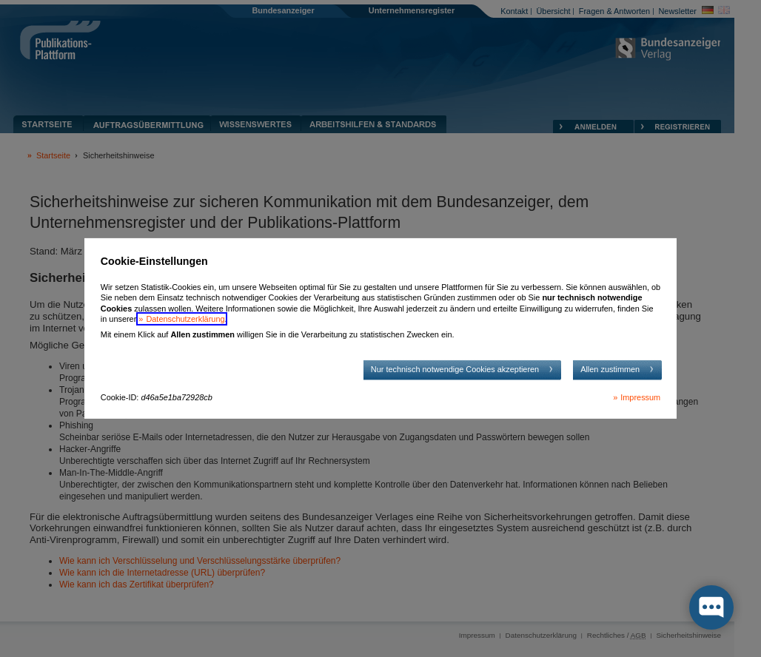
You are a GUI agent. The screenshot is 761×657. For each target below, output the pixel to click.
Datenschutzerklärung (185, 318)
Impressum (640, 397)
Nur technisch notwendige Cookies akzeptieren (455, 369)
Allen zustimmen (610, 369)
